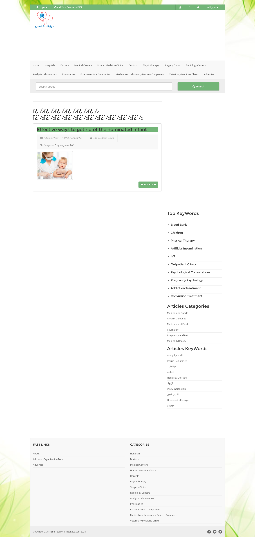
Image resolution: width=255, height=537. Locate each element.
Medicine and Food (177, 324)
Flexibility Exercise (177, 377)
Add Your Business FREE (68, 7)
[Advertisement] (147, 35)
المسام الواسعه (175, 355)
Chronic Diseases (176, 318)
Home (36, 65)
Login (42, 7)
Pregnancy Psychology (187, 280)
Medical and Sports (177, 312)
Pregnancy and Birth (64, 145)
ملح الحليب (172, 366)
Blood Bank (179, 224)
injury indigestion (176, 388)
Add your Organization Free (48, 459)
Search (198, 86)
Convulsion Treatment (186, 296)
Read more (148, 184)
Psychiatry (172, 329)
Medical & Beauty (176, 340)
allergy (171, 405)
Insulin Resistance (177, 360)
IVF (173, 256)
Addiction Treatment (186, 288)
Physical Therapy (183, 240)
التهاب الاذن (173, 394)
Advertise (209, 74)
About (36, 453)
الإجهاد (170, 383)
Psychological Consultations (190, 272)
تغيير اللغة (212, 7)
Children (177, 232)
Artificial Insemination (186, 248)
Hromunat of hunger (178, 399)
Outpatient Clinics (183, 264)
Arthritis (171, 372)
